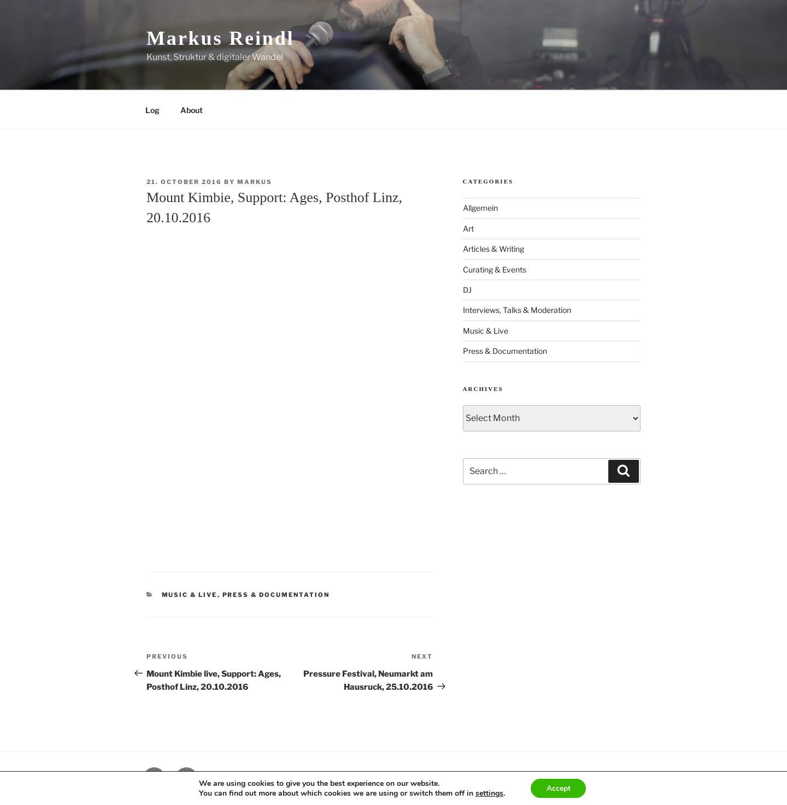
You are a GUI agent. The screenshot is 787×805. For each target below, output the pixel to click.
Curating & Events (494, 269)
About (191, 110)
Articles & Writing (493, 248)
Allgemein (480, 207)
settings (488, 793)
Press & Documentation (276, 595)
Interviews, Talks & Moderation (517, 310)
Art (468, 228)
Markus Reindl (220, 38)
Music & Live (190, 595)
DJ (467, 289)
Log (152, 110)
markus (254, 182)
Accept (559, 788)
